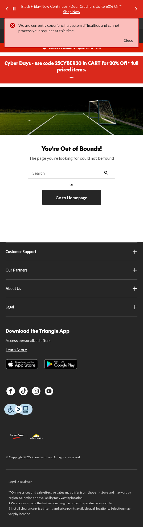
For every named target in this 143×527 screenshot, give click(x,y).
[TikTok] (23, 391)
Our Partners (71, 270)
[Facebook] (10, 391)
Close (128, 40)
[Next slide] (136, 9)
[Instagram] (36, 391)
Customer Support (71, 251)
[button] (106, 173)
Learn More (16, 349)
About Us (71, 288)
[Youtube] (49, 391)
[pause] (14, 9)
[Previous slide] (7, 9)
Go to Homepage (71, 197)
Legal (71, 307)
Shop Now (71, 11)
